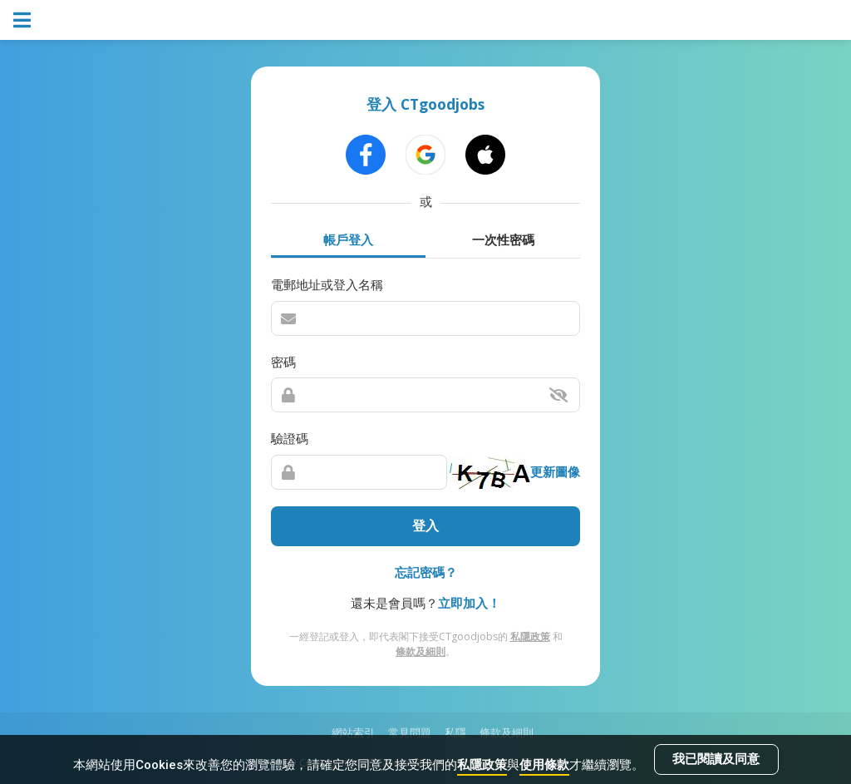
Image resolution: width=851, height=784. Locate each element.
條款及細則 (420, 651)
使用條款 (544, 764)
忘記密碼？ (426, 572)
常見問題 (409, 732)
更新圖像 (555, 471)
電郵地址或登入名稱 (327, 284)
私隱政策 (482, 764)
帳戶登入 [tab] (348, 239)
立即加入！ (469, 602)
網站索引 (353, 732)
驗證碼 (289, 438)
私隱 (455, 732)
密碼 (283, 361)
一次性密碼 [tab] (503, 239)
